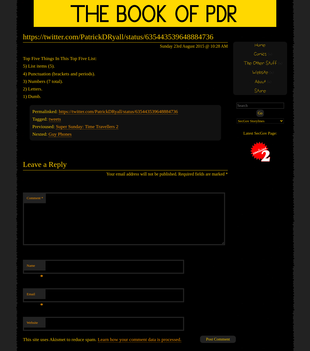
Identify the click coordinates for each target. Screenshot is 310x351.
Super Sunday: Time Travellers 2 (87, 126)
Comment (35, 198)
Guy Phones (60, 134)
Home (260, 45)
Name (35, 267)
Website (32, 323)
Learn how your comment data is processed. (139, 339)
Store (260, 91)
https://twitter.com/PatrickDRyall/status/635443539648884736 (118, 111)
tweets (55, 119)
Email (35, 295)
